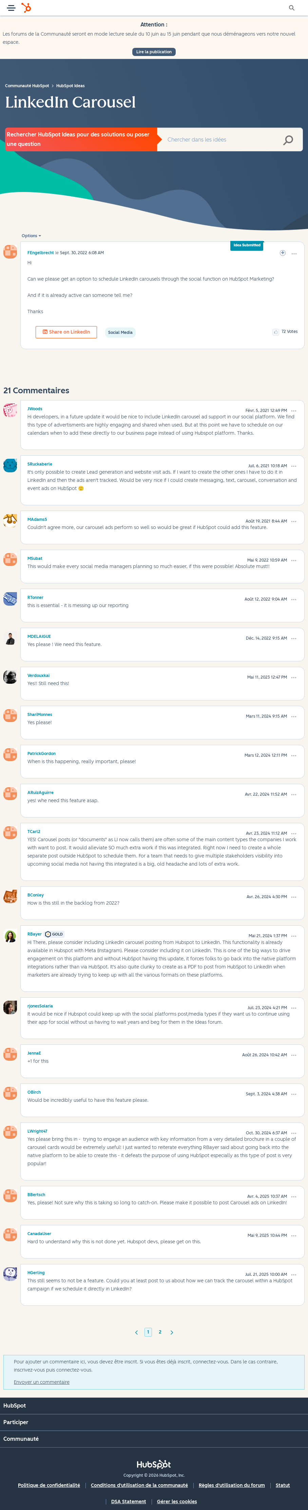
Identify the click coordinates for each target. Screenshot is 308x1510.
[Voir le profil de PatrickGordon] (41, 753)
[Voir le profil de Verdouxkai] (38, 675)
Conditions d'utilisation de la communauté (139, 1485)
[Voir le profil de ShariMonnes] (39, 714)
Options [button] (29, 235)
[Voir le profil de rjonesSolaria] (40, 1005)
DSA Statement (128, 1502)
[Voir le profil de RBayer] (34, 933)
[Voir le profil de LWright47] (37, 1130)
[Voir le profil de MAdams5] (37, 518)
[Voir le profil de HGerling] (36, 1272)
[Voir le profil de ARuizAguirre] (40, 792)
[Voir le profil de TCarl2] (33, 831)
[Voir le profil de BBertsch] (36, 1194)
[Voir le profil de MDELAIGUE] (39, 635)
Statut (283, 1485)
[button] (294, 253)
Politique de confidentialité (49, 1485)
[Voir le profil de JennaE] (34, 1052)
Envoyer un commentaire (42, 1382)
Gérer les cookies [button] (177, 1502)
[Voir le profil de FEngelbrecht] (40, 253)
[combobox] (230, 139)
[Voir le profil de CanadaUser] (39, 1233)
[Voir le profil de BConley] (35, 894)
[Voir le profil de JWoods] (34, 408)
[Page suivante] (172, 1332)
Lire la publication (154, 52)
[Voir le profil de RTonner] (35, 596)
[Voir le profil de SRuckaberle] (39, 463)
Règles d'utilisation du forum (232, 1485)
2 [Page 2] (160, 1332)
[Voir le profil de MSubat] (34, 557)
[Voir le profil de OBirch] (34, 1091)
